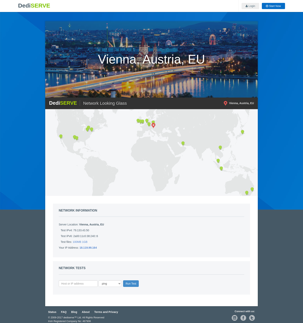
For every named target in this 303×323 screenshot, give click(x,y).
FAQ (64, 312)
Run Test (131, 283)
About (85, 312)
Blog (74, 312)
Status (52, 312)
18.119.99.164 (88, 247)
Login (250, 6)
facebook (243, 318)
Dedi (34, 5)
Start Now (273, 6)
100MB (77, 241)
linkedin (234, 318)
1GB (85, 241)
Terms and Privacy (106, 312)
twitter (252, 318)
